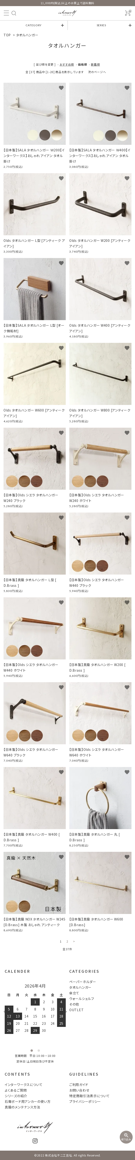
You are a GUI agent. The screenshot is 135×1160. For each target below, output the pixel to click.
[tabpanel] (35, 1009)
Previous (7, 1011)
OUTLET (76, 1009)
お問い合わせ (79, 1090)
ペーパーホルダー (82, 981)
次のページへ (97, 72)
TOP (7, 35)
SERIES (101, 25)
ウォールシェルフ (81, 998)
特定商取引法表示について (89, 1095)
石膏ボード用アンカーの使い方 (28, 1101)
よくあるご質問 (16, 1090)
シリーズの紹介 (16, 1095)
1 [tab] (32, 1050)
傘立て (74, 993)
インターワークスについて (23, 1084)
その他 (74, 1004)
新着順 (95, 64)
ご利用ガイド (78, 1084)
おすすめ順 (67, 64)
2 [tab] (39, 1050)
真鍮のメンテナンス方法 (22, 1107)
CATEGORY (34, 25)
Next (63, 1011)
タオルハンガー (27, 35)
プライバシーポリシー (85, 1101)
